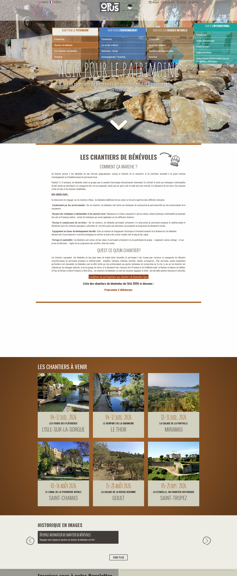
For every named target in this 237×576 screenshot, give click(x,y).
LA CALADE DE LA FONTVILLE (173, 423)
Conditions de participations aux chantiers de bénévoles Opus (118, 277)
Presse (183, 2)
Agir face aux (170, 30)
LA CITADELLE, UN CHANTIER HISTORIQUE (173, 492)
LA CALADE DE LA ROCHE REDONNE (118, 492)
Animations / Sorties (109, 50)
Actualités (169, 2)
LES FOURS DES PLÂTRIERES (63, 423)
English (43, 2)
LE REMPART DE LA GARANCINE (118, 423)
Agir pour (122, 30)
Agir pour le (75, 30)
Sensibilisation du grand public (161, 50)
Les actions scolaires (109, 45)
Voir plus (118, 557)
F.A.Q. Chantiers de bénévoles (65, 50)
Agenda (155, 2)
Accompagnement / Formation (113, 56)
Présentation (59, 39)
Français (56, 2)
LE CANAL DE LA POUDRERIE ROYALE (63, 492)
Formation (58, 56)
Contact (195, 2)
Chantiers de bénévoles (63, 45)
